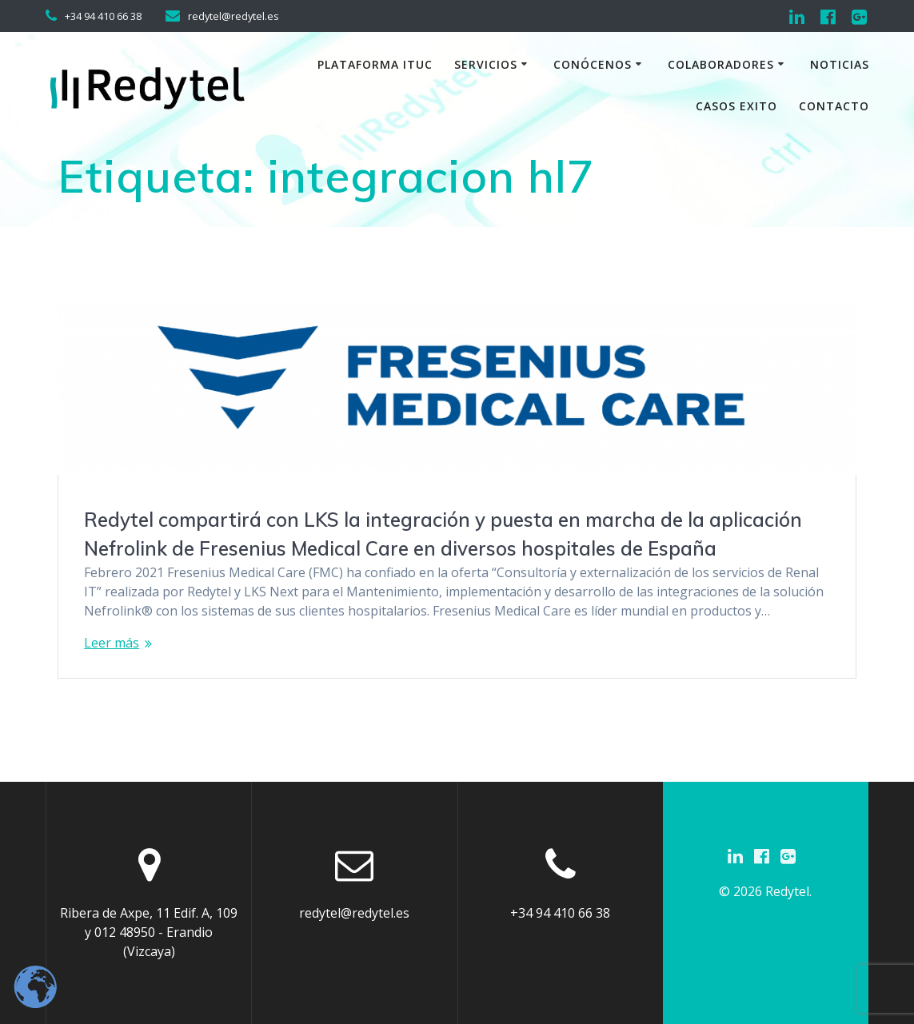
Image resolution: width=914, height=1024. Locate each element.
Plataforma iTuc (375, 64)
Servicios (485, 64)
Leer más (111, 642)
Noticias (839, 64)
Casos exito (736, 106)
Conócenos (592, 64)
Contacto (834, 106)
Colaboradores (721, 64)
